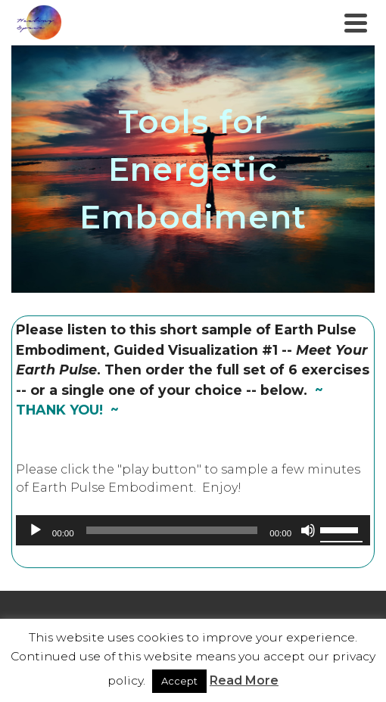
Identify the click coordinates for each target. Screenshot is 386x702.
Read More (244, 680)
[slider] (172, 530)
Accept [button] (179, 681)
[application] (193, 530)
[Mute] (308, 530)
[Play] (35, 530)
